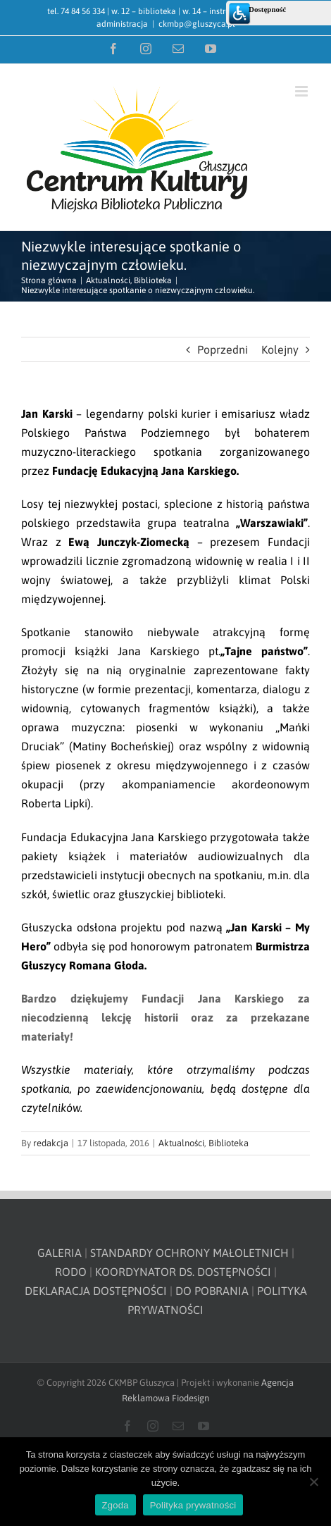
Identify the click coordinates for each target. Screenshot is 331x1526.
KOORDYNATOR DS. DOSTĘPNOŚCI (183, 1271)
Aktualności (181, 1143)
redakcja (50, 1143)
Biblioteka (228, 1143)
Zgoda (115, 1505)
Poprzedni (222, 349)
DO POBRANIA (212, 1290)
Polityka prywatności (193, 1505)
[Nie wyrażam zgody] (313, 1482)
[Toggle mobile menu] (302, 91)
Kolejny (280, 349)
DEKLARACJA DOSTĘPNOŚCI (96, 1290)
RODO (71, 1271)
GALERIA (59, 1252)
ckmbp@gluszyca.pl (196, 24)
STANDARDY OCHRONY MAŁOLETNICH (189, 1252)
